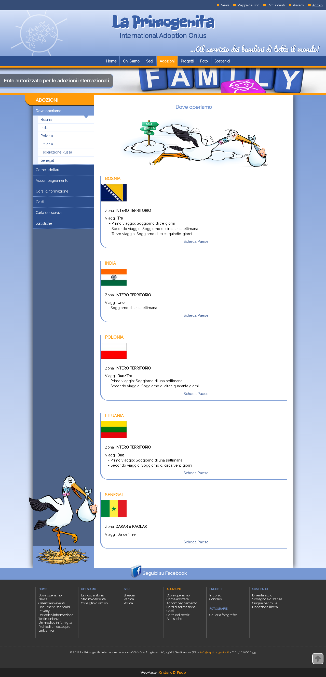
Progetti (187, 61)
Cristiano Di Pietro (172, 672)
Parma (129, 599)
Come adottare (48, 170)
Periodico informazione (55, 615)
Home (111, 61)
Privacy (298, 5)
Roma (128, 603)
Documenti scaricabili (55, 607)
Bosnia (46, 120)
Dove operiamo (62, 112)
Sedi (149, 61)
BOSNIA (112, 178)
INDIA (110, 263)
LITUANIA (114, 415)
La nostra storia (92, 595)
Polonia (47, 136)
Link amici (46, 630)
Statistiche (44, 223)
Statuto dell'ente (93, 599)
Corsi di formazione (52, 191)
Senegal (47, 160)
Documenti (276, 5)
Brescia (129, 595)
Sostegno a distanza (267, 599)
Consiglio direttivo (94, 603)
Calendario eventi (51, 603)
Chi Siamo (131, 61)
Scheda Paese (196, 241)
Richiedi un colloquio (54, 627)
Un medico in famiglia (55, 622)
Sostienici (222, 61)
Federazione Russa (56, 152)
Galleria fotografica (223, 615)
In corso (215, 595)
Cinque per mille (264, 603)
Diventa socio (262, 595)
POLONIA (114, 337)
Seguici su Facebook (158, 574)
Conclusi (215, 599)
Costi (40, 202)
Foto (204, 61)
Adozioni (167, 61)
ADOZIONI (47, 100)
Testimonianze (49, 619)
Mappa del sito (248, 5)
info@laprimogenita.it (214, 652)
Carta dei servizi (49, 213)
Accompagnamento (52, 180)
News (225, 5)
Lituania (47, 144)
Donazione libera (265, 607)
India (44, 128)
